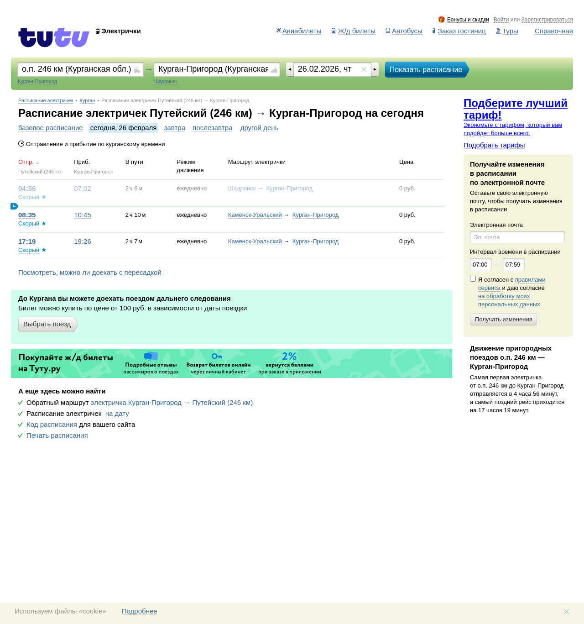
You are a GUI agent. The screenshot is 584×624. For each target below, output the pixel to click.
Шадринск (242, 188)
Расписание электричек (45, 100)
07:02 (82, 188)
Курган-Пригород (289, 188)
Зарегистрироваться (547, 20)
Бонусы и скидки (468, 20)
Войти (501, 20)
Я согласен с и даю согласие (511, 292)
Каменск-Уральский (255, 214)
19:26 (82, 241)
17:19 (27, 241)
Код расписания (51, 424)
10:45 (82, 215)
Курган (87, 100)
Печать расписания (57, 435)
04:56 (27, 188)
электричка (172, 402)
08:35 (27, 215)
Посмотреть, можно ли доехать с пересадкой (90, 272)
